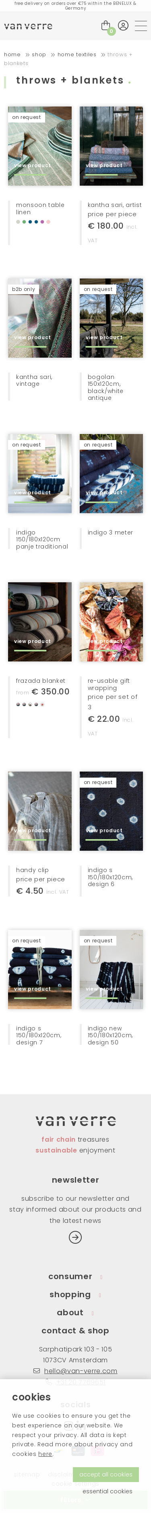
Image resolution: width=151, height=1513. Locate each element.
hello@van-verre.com (75, 1371)
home (12, 54)
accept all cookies (105, 1474)
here (45, 1454)
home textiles (77, 54)
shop (39, 54)
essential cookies (107, 1491)
